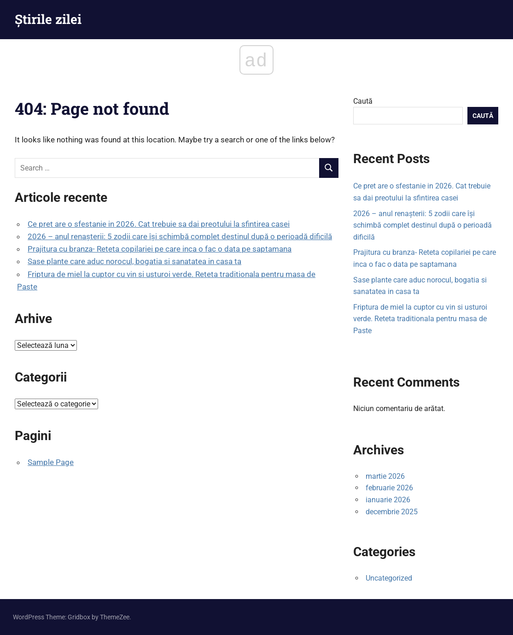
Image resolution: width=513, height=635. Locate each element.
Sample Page (51, 462)
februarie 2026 (389, 487)
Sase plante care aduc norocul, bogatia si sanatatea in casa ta (134, 261)
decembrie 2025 (392, 511)
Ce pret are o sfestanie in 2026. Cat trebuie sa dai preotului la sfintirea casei (159, 224)
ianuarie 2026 (388, 499)
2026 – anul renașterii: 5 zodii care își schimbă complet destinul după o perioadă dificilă (180, 236)
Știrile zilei (48, 19)
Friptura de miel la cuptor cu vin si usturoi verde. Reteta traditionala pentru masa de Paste (420, 319)
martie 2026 (385, 476)
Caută (363, 101)
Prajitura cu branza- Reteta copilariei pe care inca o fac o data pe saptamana (159, 248)
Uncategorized (389, 578)
